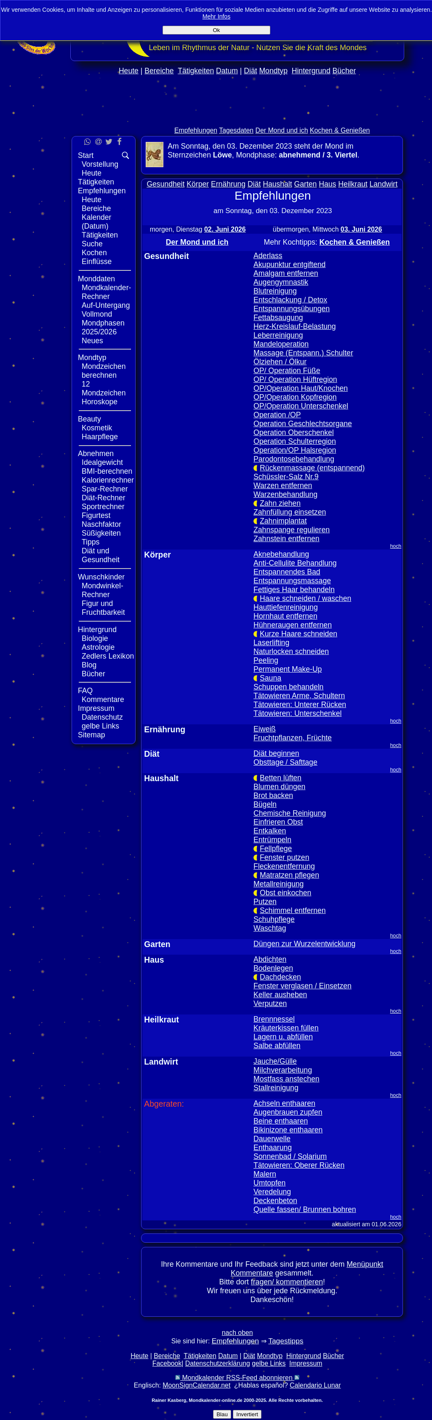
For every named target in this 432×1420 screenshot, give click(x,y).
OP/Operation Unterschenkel (300, 406)
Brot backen (273, 795)
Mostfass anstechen (286, 1079)
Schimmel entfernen (292, 910)
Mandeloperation (281, 344)
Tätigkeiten (196, 71)
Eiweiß (264, 729)
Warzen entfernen (282, 485)
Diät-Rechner (103, 498)
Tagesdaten (236, 130)
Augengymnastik (280, 282)
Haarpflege (100, 436)
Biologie (95, 638)
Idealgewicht (102, 462)
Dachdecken (280, 977)
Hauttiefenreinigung (285, 607)
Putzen (265, 901)
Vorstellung (100, 164)
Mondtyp (273, 71)
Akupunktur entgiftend (289, 264)
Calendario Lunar (315, 1385)
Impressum (96, 708)
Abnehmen (96, 453)
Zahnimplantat (283, 521)
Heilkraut (352, 184)
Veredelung (272, 1192)
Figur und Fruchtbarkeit (103, 608)
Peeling (265, 660)
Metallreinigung (278, 884)
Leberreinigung (278, 335)
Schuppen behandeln (288, 687)
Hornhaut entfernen (285, 616)
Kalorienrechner (108, 480)
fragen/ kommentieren (287, 1282)
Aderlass (267, 255)
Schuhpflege (274, 919)
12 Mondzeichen (104, 388)
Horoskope (99, 402)
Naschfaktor (101, 524)
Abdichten (269, 959)
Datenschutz (102, 717)
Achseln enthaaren (284, 1103)
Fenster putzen (284, 857)
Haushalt (277, 184)
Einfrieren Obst (278, 822)
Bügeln (265, 804)
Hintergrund (311, 71)
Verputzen (270, 1003)
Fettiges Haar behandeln (294, 589)
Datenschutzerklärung (217, 1363)
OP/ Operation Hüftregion (295, 379)
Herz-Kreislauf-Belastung (294, 326)
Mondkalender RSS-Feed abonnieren (237, 1377)
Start (85, 155)
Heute (129, 71)
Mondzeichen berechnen (104, 370)
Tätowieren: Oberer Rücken (298, 1165)
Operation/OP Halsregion (294, 450)
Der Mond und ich (282, 130)
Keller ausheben (280, 994)
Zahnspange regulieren (291, 530)
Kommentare (103, 699)
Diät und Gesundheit (101, 555)
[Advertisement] (237, 118)
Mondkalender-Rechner (106, 292)
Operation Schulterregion (294, 441)
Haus (327, 184)
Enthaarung (272, 1147)
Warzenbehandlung (285, 494)
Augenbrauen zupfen (287, 1112)
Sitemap (91, 735)
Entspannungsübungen (291, 308)
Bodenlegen (273, 968)
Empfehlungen (195, 130)
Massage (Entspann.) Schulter (303, 353)
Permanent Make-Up (287, 669)
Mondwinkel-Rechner (102, 590)
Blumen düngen (279, 786)
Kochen (94, 252)
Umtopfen (269, 1183)
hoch (396, 546)
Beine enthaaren (280, 1121)
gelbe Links (100, 726)
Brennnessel (274, 1019)
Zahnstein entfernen (286, 538)
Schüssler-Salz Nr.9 (286, 476)
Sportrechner (103, 506)
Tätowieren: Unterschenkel (297, 713)
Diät (250, 71)
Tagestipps (285, 1341)
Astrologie (98, 647)
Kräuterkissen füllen (286, 1028)
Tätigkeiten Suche (100, 239)
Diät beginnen (276, 753)
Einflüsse (97, 261)
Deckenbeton (275, 1200)
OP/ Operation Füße (286, 370)
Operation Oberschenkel (293, 432)
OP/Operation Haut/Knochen (300, 388)
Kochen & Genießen (340, 130)
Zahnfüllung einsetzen (289, 512)
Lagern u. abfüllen (283, 1037)
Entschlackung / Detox (290, 300)
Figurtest (96, 515)
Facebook (167, 1363)
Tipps (90, 542)
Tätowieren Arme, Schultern (299, 695)
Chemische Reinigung (289, 813)
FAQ (85, 690)
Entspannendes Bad (286, 572)
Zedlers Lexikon (108, 656)
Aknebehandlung (281, 554)
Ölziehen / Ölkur (280, 362)
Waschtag (269, 928)
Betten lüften (280, 778)
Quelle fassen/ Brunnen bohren (304, 1209)
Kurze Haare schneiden (298, 634)
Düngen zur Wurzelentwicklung (304, 944)
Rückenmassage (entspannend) (312, 468)
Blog (89, 665)
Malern (264, 1174)
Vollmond (97, 314)
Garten (305, 184)
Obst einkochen (285, 893)
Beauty (89, 419)
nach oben (237, 1332)
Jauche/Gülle (275, 1061)
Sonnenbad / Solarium (290, 1156)
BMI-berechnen (107, 471)
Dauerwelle (272, 1138)
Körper (198, 184)
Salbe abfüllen (277, 1045)
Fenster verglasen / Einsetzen (302, 986)
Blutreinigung (275, 291)
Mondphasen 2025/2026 (103, 327)
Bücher (344, 71)
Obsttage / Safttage (285, 762)
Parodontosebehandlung (293, 459)
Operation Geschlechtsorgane (302, 423)
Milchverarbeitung (282, 1070)
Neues (92, 340)
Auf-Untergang (106, 305)
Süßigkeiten (101, 533)
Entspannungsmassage (292, 581)
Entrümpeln (272, 839)
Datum (227, 71)
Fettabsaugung (278, 317)
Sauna (270, 678)
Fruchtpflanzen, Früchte (292, 738)
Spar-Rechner (105, 489)
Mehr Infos (217, 16)
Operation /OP (277, 415)
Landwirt (384, 184)
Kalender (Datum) (96, 221)
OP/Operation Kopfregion (295, 397)
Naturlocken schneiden (291, 651)
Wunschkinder (101, 577)
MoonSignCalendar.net (196, 1385)
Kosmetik (97, 428)
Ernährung (228, 184)
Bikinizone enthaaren (288, 1130)
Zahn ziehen (280, 503)
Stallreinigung (276, 1088)
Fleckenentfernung (284, 866)
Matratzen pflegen (289, 875)
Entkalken (269, 831)
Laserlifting (271, 642)
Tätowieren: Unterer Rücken (299, 704)
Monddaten (96, 279)
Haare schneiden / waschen (305, 598)
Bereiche (158, 71)
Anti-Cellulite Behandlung (295, 563)
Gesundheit (165, 184)
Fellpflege (276, 848)
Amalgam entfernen (285, 273)
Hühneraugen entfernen (292, 625)
